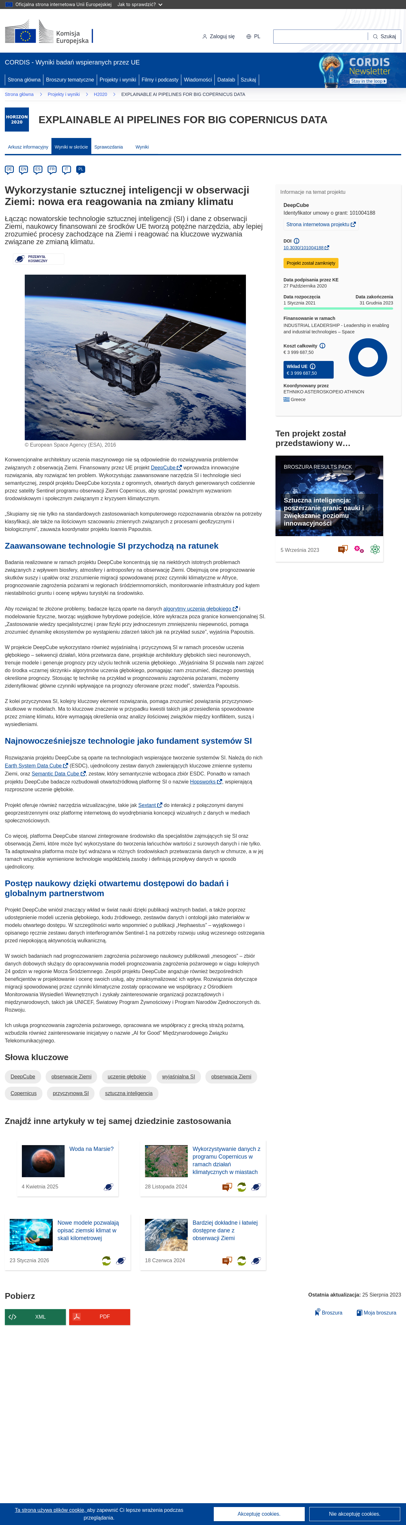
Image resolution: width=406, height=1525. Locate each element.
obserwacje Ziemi (71, 1076)
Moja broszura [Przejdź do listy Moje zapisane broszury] (376, 1313)
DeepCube (165, 467)
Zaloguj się (218, 36)
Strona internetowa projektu (318, 225)
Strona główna (24, 79)
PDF (105, 1316)
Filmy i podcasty (160, 79)
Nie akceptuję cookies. (354, 1514)
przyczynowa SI (71, 1093)
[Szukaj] (384, 37)
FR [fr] (52, 169)
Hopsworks (204, 781)
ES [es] (38, 169)
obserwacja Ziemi (231, 1076)
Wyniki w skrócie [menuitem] (71, 147)
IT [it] (66, 169)
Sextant (149, 805)
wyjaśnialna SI (178, 1076)
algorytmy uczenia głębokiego (199, 609)
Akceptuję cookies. (259, 1514)
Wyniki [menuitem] (142, 147)
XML (40, 1317)
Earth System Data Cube (35, 765)
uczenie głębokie (127, 1076)
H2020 (100, 94)
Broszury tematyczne (70, 79)
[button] (253, 37)
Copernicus (24, 1093)
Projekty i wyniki (118, 79)
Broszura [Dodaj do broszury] (328, 1311)
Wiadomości (198, 79)
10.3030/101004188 (304, 247)
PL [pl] (80, 169)
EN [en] (23, 169)
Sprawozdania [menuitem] (109, 147)
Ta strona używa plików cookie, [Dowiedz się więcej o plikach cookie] (51, 1510)
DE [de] (9, 169)
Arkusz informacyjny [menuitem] (28, 147)
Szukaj (248, 79)
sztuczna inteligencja (129, 1093)
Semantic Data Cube (57, 773)
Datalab (226, 79)
